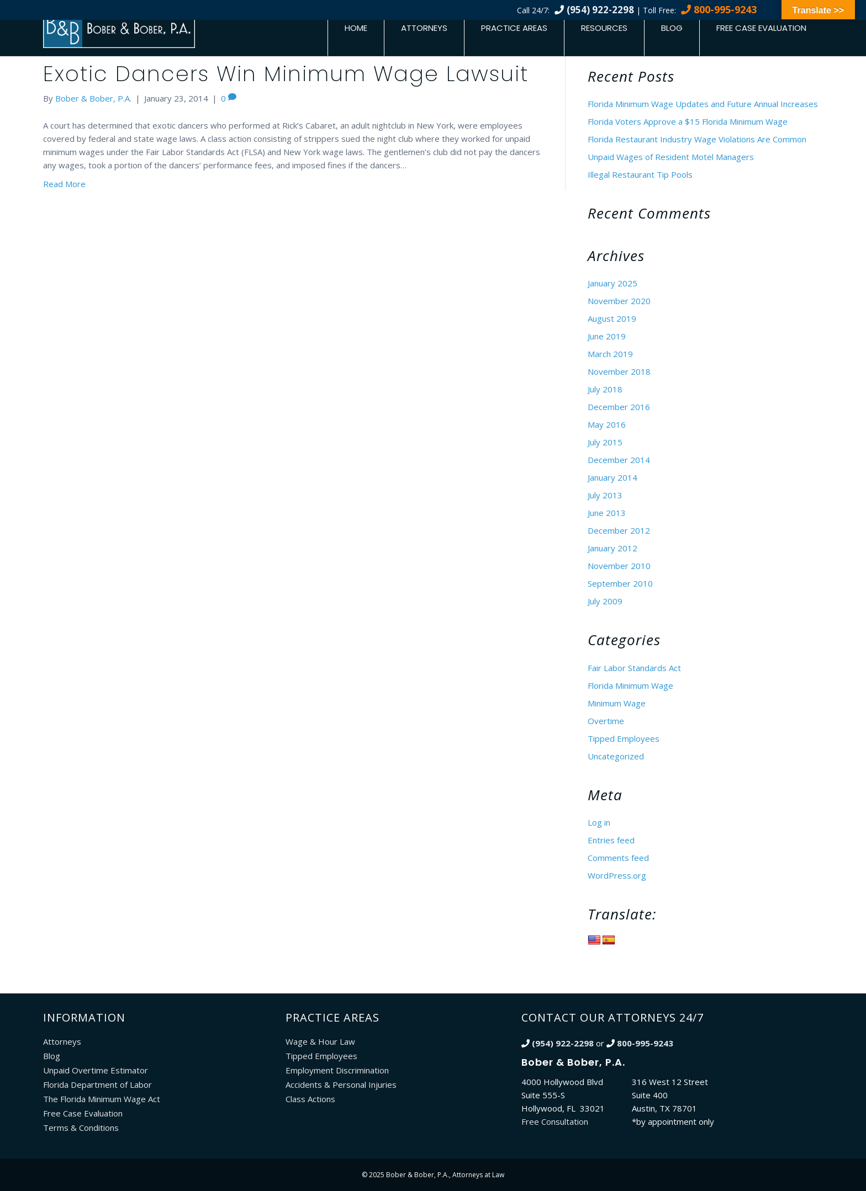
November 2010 (619, 565)
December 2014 (619, 459)
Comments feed (618, 857)
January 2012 (612, 548)
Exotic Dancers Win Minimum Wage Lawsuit (286, 73)
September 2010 (620, 583)
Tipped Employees (623, 738)
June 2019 (607, 336)
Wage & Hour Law (320, 1041)
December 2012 (619, 530)
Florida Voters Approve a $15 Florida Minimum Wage (688, 121)
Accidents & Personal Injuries (341, 1084)
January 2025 (612, 283)
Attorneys (424, 28)
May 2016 (607, 424)
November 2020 (619, 300)
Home (356, 28)
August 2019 (612, 318)
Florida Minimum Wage (630, 685)
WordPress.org (617, 875)
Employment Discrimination (337, 1070)
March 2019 (610, 353)
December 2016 (619, 406)
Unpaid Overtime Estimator (95, 1070)
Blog (672, 28)
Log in (599, 822)
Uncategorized (616, 756)
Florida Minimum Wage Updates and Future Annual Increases (703, 103)
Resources (604, 28)
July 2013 (605, 495)
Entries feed (611, 840)
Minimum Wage (617, 703)
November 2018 (619, 371)
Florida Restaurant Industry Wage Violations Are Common (697, 139)
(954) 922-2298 (600, 9)
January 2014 (612, 477)
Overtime (606, 720)
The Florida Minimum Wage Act (101, 1098)
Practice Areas (514, 28)
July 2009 (605, 601)
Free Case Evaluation (761, 28)
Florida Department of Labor (97, 1084)
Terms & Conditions (81, 1127)
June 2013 (607, 512)
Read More (64, 183)
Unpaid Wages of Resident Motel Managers (671, 156)
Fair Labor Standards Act (634, 667)
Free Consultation (554, 1121)
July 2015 (605, 442)
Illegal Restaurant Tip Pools (640, 174)
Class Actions (310, 1098)
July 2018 (605, 389)
